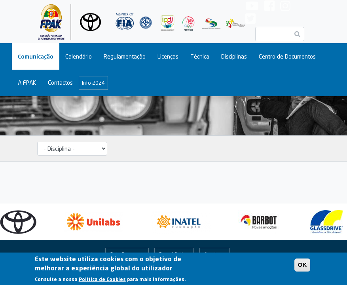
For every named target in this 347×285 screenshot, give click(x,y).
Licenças (167, 56)
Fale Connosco (127, 254)
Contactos (60, 82)
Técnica (199, 56)
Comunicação (35, 56)
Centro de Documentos (287, 56)
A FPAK (27, 82)
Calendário (78, 56)
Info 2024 (93, 83)
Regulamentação (125, 56)
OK (302, 267)
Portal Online (174, 254)
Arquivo (213, 254)
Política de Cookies (102, 281)
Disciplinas (234, 56)
